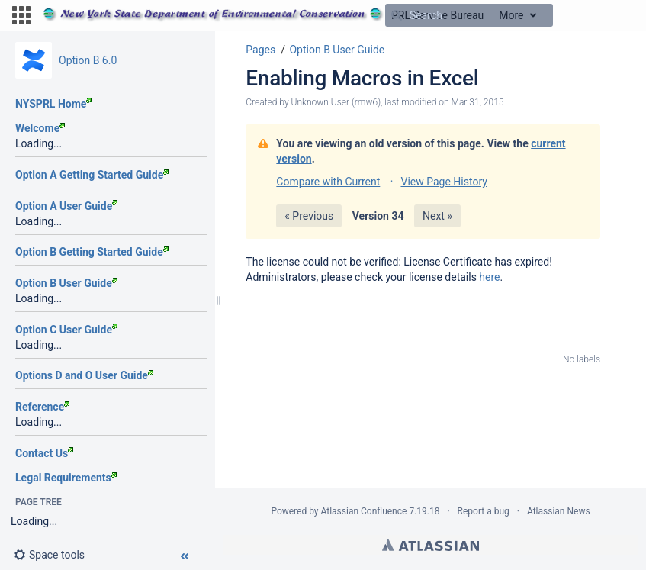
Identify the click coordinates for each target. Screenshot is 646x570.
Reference (42, 407)
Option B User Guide (66, 283)
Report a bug (483, 511)
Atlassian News (558, 511)
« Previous (308, 216)
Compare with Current (328, 182)
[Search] (396, 15)
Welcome (40, 128)
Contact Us (44, 453)
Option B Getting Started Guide (92, 252)
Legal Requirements (66, 478)
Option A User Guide (66, 206)
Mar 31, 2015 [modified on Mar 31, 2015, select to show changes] (478, 102)
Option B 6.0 (88, 60)
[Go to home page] (263, 15)
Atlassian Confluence (364, 511)
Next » (437, 216)
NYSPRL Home (53, 104)
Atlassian (430, 545)
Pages (260, 49)
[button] (21, 15)
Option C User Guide (66, 330)
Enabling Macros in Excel (362, 78)
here (489, 277)
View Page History (443, 182)
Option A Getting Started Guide (92, 175)
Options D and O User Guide (84, 375)
